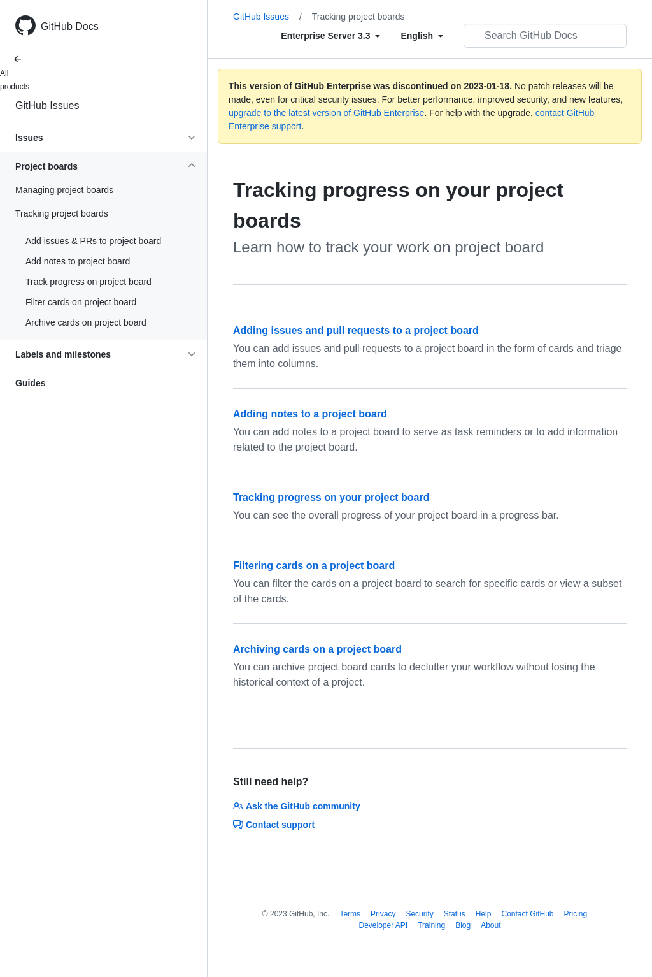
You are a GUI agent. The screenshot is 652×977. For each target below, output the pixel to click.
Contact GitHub (527, 913)
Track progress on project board (88, 282)
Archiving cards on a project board (317, 649)
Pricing (576, 913)
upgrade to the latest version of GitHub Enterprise (326, 113)
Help (484, 913)
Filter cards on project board (80, 302)
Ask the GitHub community (296, 806)
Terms (349, 913)
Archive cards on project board (85, 322)
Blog (463, 925)
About (490, 925)
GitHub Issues (47, 105)
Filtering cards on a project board (314, 565)
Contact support (274, 825)
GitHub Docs (70, 26)
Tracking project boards (358, 16)
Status (454, 913)
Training (431, 925)
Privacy (383, 913)
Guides (30, 383)
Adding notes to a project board (310, 414)
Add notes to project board (77, 261)
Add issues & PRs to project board (93, 241)
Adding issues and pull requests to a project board (356, 330)
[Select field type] (330, 35)
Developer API (383, 925)
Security (419, 913)
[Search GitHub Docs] (545, 36)
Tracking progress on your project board (331, 497)
